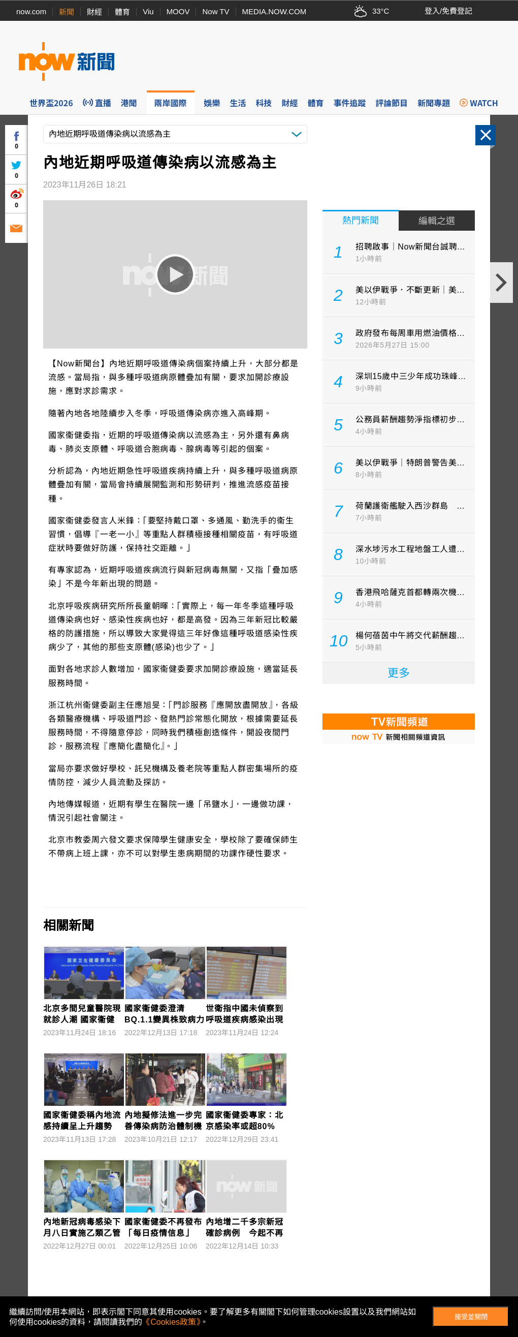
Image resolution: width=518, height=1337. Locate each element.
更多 (398, 673)
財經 (94, 12)
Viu (148, 11)
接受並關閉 (471, 1317)
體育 (122, 12)
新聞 (66, 12)
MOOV (178, 11)
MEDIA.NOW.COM (274, 11)
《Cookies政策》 (171, 1322)
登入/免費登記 (448, 11)
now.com (31, 11)
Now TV (215, 11)
